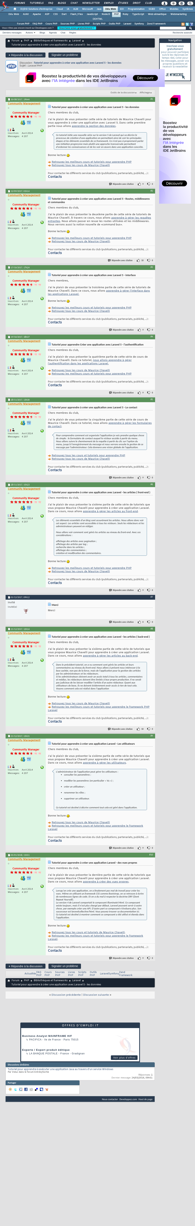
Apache (37, 14)
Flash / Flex (76, 14)
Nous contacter (110, 1099)
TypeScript (138, 14)
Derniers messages (12, 32)
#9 (152, 735)
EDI (122, 9)
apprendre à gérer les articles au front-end (110, 511)
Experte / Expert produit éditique (46, 1049)
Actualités (30, 973)
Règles (72, 32)
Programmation (136, 9)
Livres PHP (84, 23)
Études (123, 3)
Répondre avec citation (121, 184)
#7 (152, 596)
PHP (116, 14)
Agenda (53, 32)
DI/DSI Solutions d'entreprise (36, 9)
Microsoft (87, 9)
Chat (74, 3)
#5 (152, 399)
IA (68, 9)
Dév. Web (110, 9)
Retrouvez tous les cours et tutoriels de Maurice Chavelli (88, 932)
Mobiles (174, 9)
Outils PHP (114, 23)
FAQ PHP (37, 23)
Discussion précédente (66, 995)
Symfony (139, 23)
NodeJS (106, 14)
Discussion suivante (96, 995)
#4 (152, 336)
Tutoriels (36, 3)
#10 (151, 854)
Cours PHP (51, 23)
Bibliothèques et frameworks (51, 40)
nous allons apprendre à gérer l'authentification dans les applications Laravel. (90, 362)
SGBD (152, 9)
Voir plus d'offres (124, 1057)
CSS (55, 14)
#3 (152, 267)
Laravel (127, 23)
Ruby (125, 14)
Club (148, 3)
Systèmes (187, 9)
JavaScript (92, 14)
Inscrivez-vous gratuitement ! (76, 28)
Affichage (145, 92)
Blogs (61, 3)
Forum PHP (23, 23)
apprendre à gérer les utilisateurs (104, 763)
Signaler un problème (64, 54)
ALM (75, 9)
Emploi (108, 3)
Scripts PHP (99, 23)
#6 (152, 484)
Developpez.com (128, 1099)
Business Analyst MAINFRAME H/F (47, 1035)
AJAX (26, 14)
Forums (19, 3)
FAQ (50, 3)
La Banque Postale (43, 1053)
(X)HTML (97, 19)
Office (162, 9)
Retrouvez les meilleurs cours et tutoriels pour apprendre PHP (92, 162)
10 (142, 260)
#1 (152, 99)
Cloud (59, 9)
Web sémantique (157, 14)
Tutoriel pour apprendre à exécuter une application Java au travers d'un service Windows (60, 1069)
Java (99, 9)
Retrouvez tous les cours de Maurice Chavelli (81, 165)
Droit (136, 3)
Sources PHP (67, 23)
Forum (15, 40)
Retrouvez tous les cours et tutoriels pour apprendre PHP (88, 455)
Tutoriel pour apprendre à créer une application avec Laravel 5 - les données (77, 62)
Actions (29, 32)
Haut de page (146, 1099)
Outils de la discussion (122, 92)
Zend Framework (156, 23)
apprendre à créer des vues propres (106, 881)
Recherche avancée (182, 32)
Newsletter (90, 3)
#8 (152, 628)
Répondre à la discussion (25, 55)
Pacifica (35, 1039)
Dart (64, 14)
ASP (47, 14)
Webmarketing (178, 14)
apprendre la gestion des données (94, 126)
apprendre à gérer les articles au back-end (110, 656)
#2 (152, 190)
